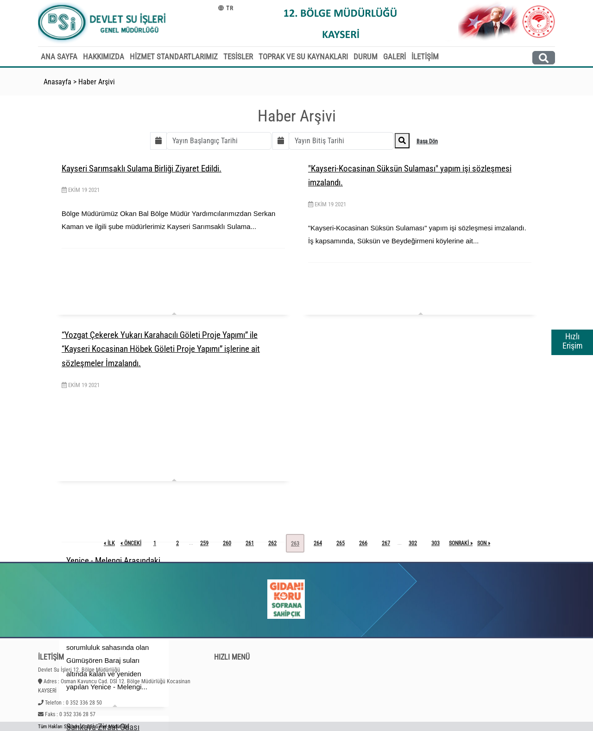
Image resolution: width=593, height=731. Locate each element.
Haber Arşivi (96, 81)
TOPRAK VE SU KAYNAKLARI (303, 56)
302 (413, 543)
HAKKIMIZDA (103, 56)
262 (272, 543)
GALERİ (394, 56)
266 (363, 543)
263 (295, 543)
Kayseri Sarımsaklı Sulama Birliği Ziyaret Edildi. (141, 168)
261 (250, 543)
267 (386, 543)
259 (204, 543)
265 (340, 543)
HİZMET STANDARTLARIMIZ (174, 56)
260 (227, 543)
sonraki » (461, 543)
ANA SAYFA (59, 56)
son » (483, 543)
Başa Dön (427, 141)
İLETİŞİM (425, 56)
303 (435, 543)
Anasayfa (57, 81)
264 (318, 543)
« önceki (130, 543)
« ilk (109, 543)
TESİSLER (238, 56)
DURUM (365, 56)
